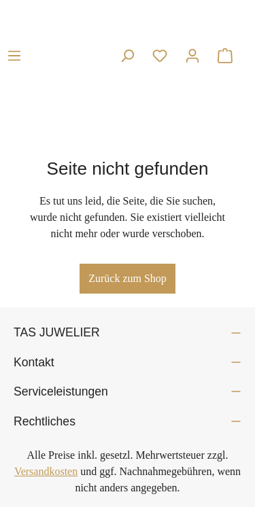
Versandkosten (46, 471)
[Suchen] (127, 56)
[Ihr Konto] (192, 56)
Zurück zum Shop (127, 278)
